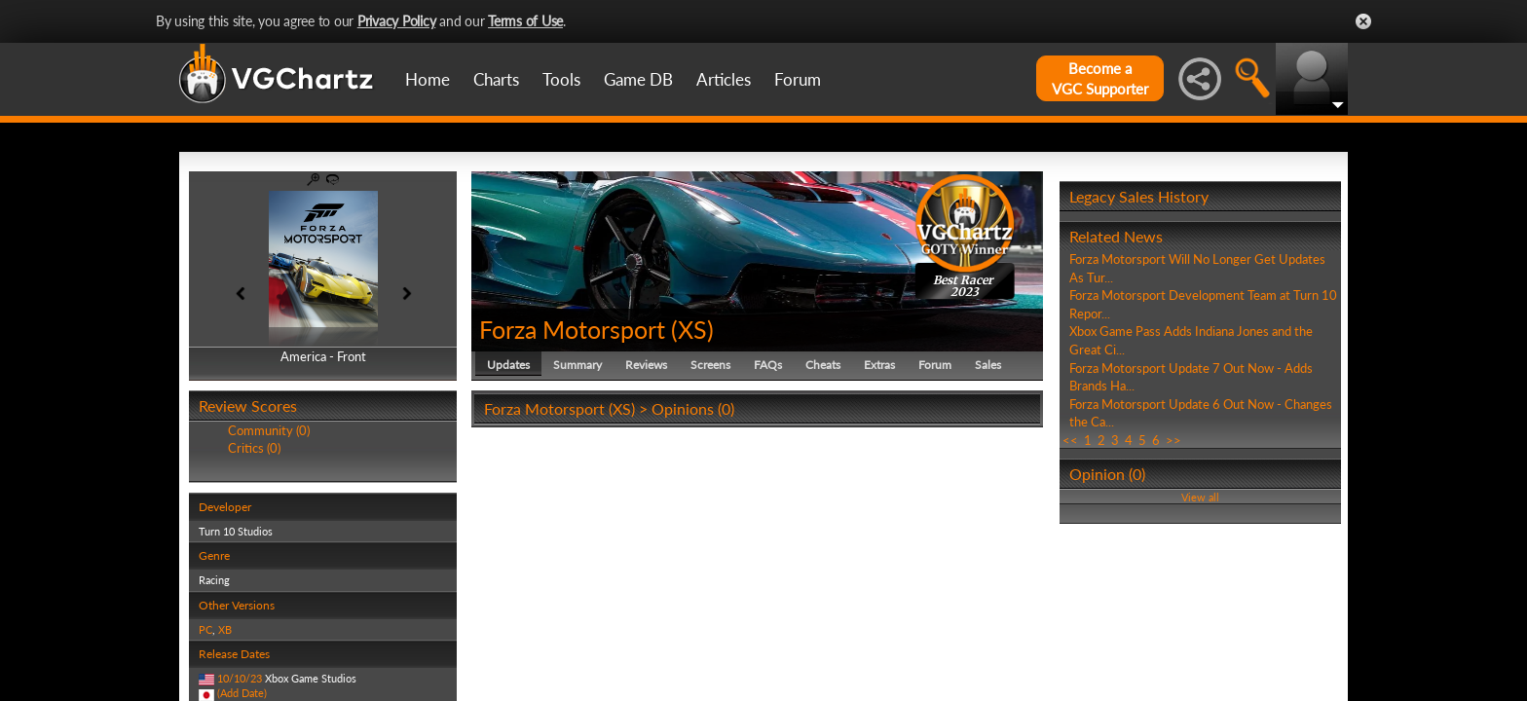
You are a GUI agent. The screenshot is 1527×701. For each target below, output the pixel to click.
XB (225, 629)
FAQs (768, 364)
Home (427, 79)
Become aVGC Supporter (1100, 78)
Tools (561, 79)
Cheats (822, 364)
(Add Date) (242, 692)
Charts (496, 79)
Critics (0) (254, 448)
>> (1173, 440)
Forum (797, 79)
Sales (988, 364)
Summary (577, 364)
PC (205, 629)
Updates (508, 364)
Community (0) (269, 430)
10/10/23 (239, 678)
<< (1070, 440)
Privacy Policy (396, 21)
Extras (879, 364)
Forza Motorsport (572, 329)
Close (1363, 21)
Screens (710, 364)
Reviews (646, 364)
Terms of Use (525, 21)
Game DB (638, 79)
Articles (723, 79)
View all (1200, 497)
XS (692, 329)
